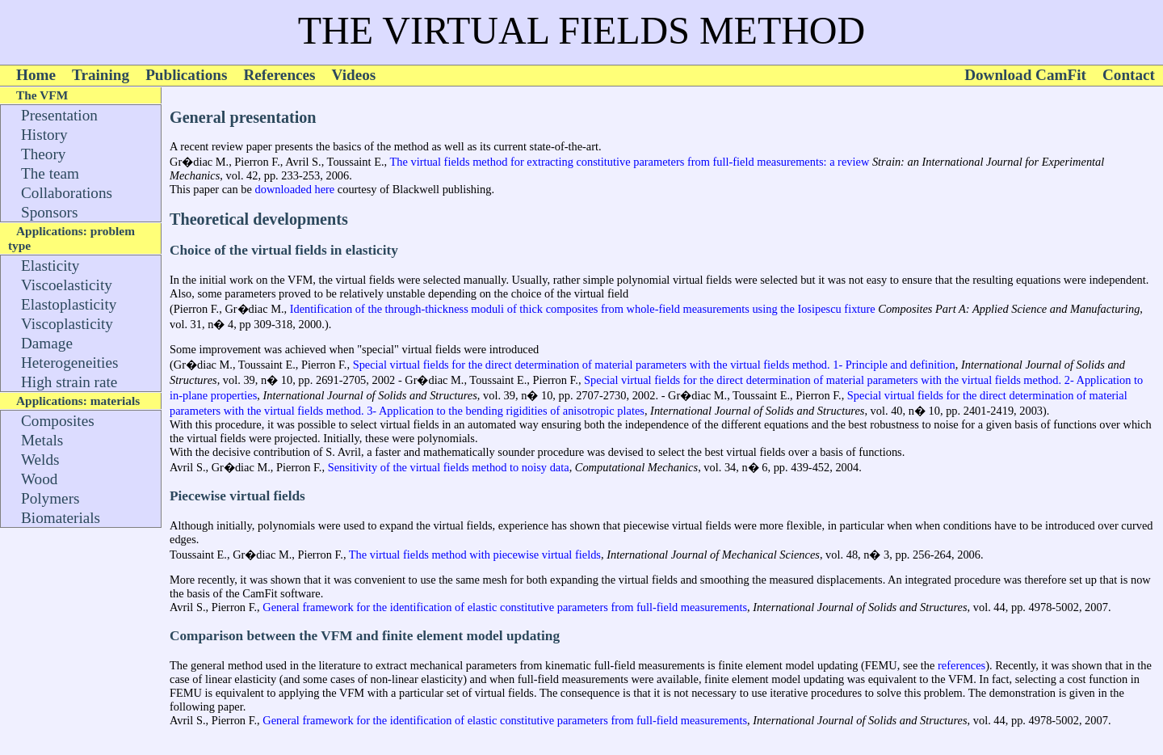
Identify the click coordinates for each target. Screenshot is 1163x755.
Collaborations (66, 192)
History (44, 134)
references (961, 665)
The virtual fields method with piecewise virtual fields (473, 554)
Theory (43, 154)
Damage (47, 343)
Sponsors (49, 212)
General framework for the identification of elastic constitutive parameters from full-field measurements (504, 607)
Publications (186, 74)
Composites (57, 420)
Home (36, 74)
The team (50, 173)
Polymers (50, 498)
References (279, 74)
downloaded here (295, 189)
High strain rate (69, 381)
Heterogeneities (69, 362)
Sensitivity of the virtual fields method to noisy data (447, 467)
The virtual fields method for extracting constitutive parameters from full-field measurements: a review (629, 161)
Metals (42, 440)
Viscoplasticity (67, 323)
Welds (40, 459)
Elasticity (50, 265)
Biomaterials (60, 517)
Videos (354, 74)
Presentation (59, 115)
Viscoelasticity (66, 284)
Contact (1128, 74)
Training (100, 74)
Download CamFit (1025, 74)
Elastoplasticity (68, 304)
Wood (39, 478)
